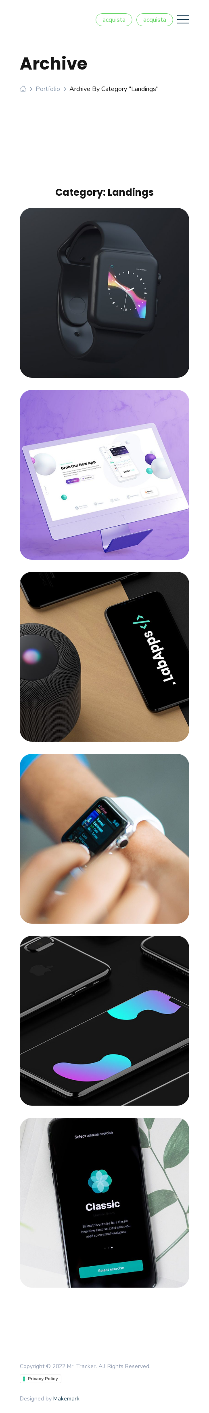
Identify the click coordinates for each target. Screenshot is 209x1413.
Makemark (66, 1398)
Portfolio (48, 89)
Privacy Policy (43, 1378)
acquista (113, 19)
